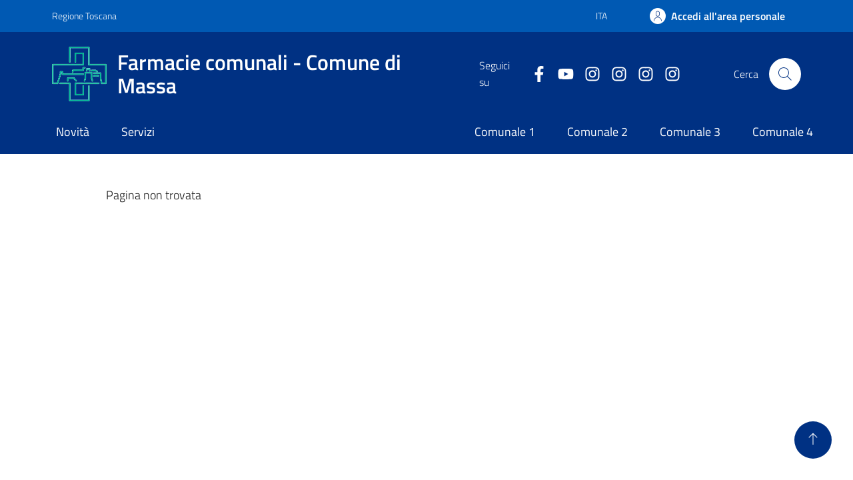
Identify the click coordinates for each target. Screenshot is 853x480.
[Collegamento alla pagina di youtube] (560, 74)
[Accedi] (717, 16)
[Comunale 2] (613, 74)
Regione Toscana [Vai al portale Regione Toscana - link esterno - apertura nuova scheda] (84, 16)
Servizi (138, 132)
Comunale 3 (690, 132)
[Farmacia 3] (640, 74)
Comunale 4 (782, 132)
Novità (72, 132)
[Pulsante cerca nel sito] (785, 74)
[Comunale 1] (587, 74)
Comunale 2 (597, 132)
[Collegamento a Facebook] (533, 74)
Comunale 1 (504, 132)
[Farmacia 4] (667, 74)
